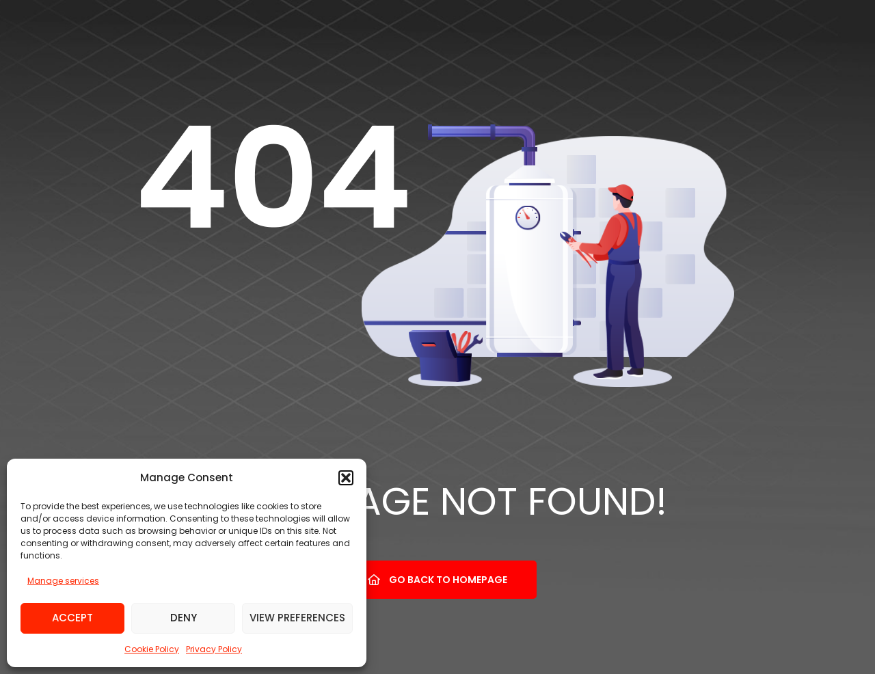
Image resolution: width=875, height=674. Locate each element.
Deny (183, 617)
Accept (72, 617)
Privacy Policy (214, 649)
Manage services (63, 581)
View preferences (297, 617)
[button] (346, 478)
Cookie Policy (151, 649)
